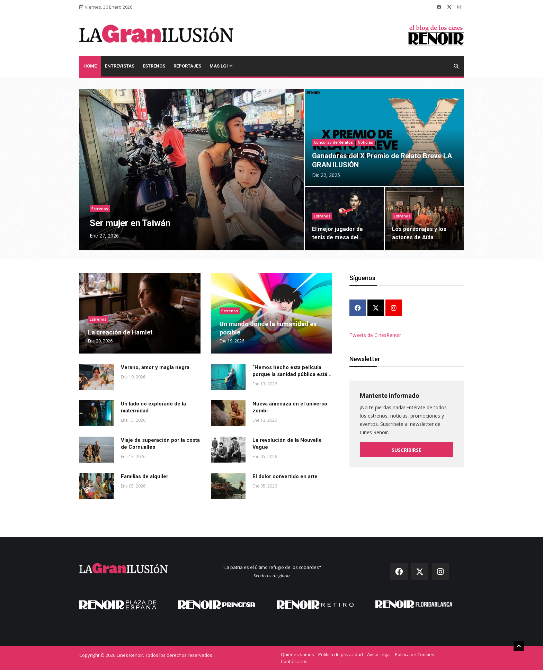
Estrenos (154, 66)
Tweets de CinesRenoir (375, 334)
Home (90, 66)
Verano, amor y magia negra (155, 367)
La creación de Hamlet (120, 332)
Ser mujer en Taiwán (130, 223)
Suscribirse (406, 449)
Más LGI (221, 66)
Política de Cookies (414, 654)
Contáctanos (294, 661)
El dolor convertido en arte (285, 476)
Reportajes (187, 66)
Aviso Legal (379, 654)
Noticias (365, 142)
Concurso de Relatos (333, 142)
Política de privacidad (340, 654)
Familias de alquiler (144, 476)
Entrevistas (119, 66)
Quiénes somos (297, 654)
